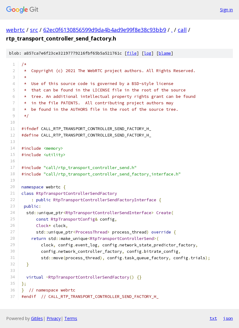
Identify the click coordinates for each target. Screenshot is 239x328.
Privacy (54, 318)
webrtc (15, 29)
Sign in (226, 10)
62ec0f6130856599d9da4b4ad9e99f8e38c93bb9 (104, 29)
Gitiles (37, 318)
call (182, 29)
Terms (70, 318)
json (228, 318)
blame (165, 53)
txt (213, 318)
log (147, 53)
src (34, 29)
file (132, 53)
